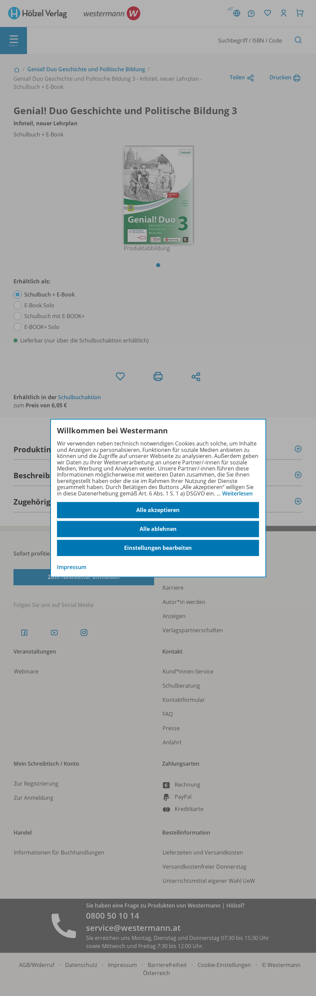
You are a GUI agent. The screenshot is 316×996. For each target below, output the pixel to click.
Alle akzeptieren (158, 510)
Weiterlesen (237, 493)
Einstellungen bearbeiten (158, 548)
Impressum (71, 567)
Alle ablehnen (158, 529)
